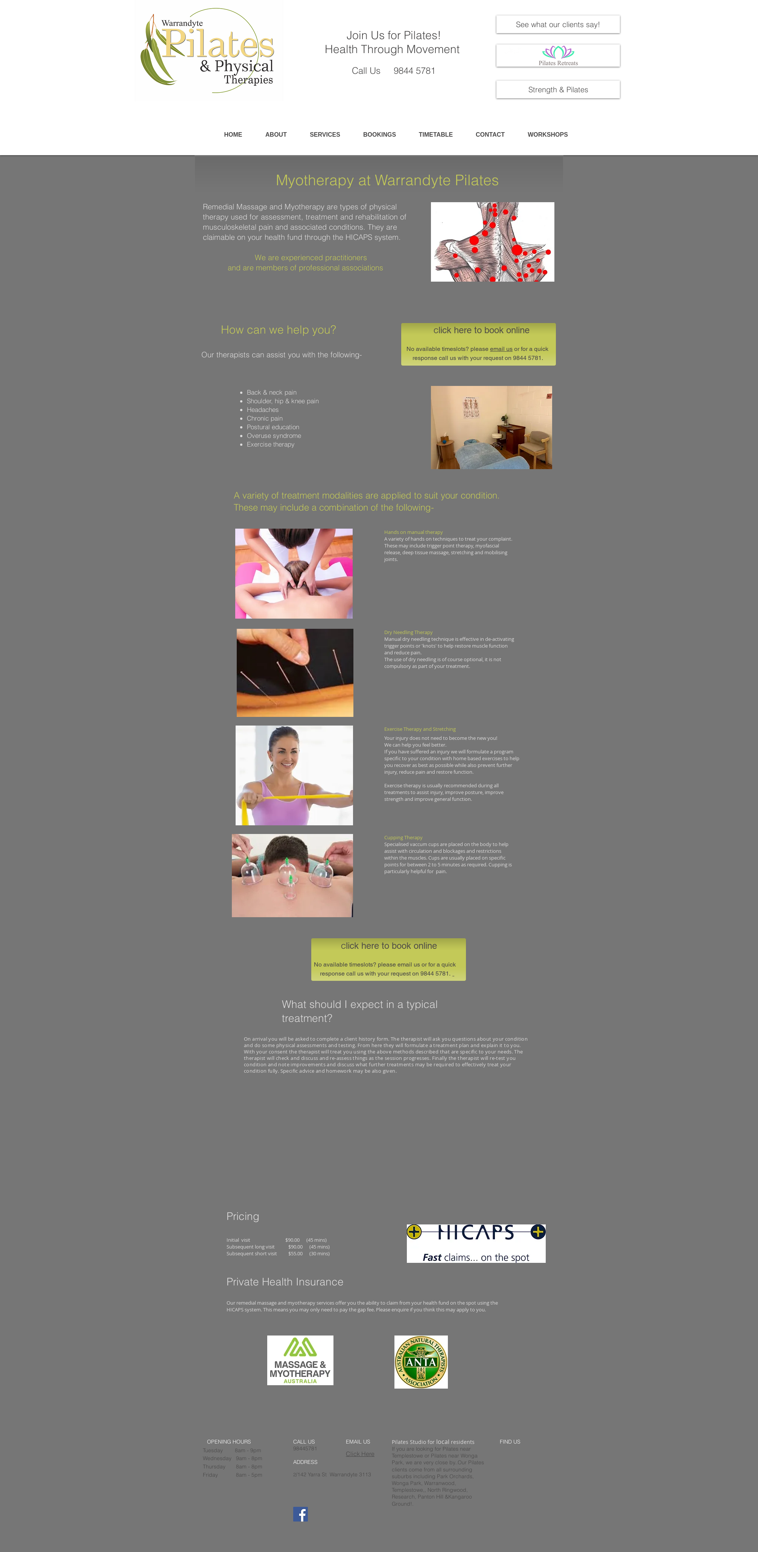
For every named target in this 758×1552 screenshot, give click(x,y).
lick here (455, 330)
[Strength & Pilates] (558, 89)
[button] (325, 134)
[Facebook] (300, 1514)
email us (501, 348)
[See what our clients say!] (558, 24)
